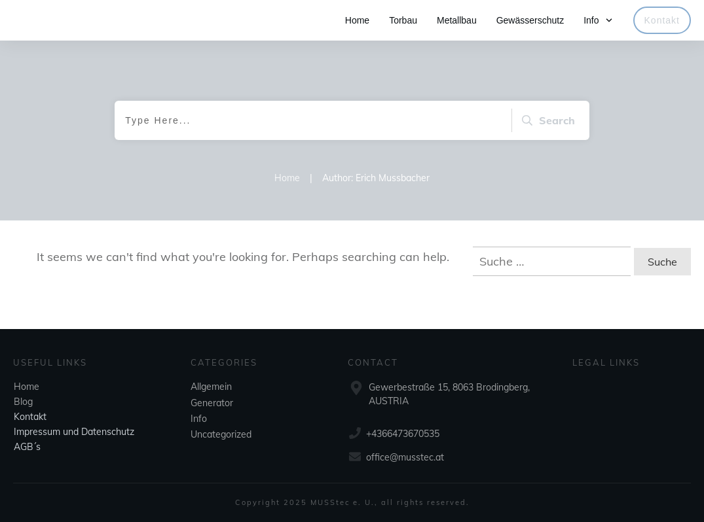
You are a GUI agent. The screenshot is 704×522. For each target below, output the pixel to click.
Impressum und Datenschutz (74, 432)
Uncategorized (221, 434)
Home (26, 386)
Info (199, 419)
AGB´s (27, 447)
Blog (23, 402)
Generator (212, 403)
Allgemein (211, 386)
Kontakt (30, 417)
